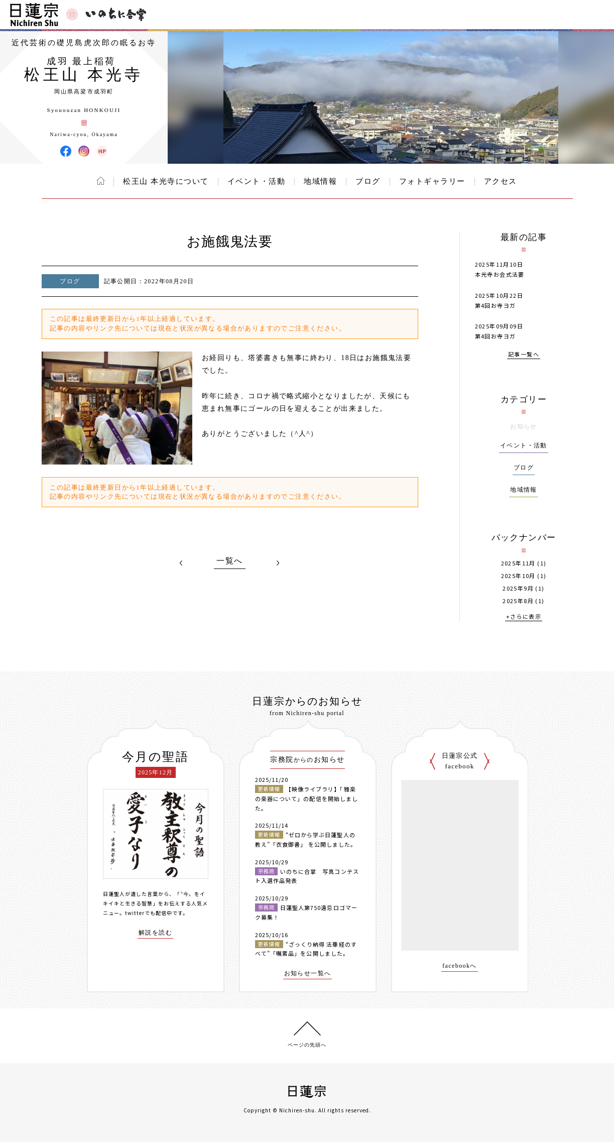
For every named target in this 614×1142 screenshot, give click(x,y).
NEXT (278, 562)
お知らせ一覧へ (307, 973)
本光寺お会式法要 (500, 274)
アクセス (500, 181)
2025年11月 (518, 563)
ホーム (100, 181)
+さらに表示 (523, 617)
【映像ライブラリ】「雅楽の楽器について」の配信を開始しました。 (306, 798)
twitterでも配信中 (148, 913)
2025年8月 (518, 601)
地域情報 (320, 181)
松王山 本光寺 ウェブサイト (101, 151)
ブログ (368, 181)
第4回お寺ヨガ (495, 305)
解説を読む (155, 933)
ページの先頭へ (307, 1045)
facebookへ (459, 966)
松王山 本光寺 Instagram (83, 151)
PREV (181, 562)
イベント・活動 (256, 181)
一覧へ (229, 561)
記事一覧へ (523, 355)
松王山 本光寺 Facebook (65, 151)
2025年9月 (518, 588)
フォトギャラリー (432, 181)
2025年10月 (518, 576)
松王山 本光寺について (165, 181)
